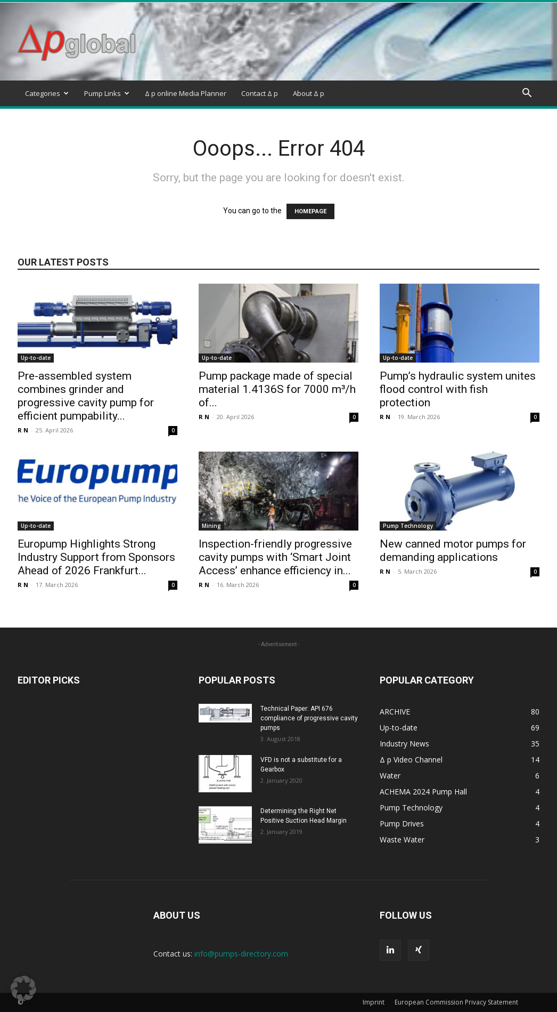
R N (23, 430)
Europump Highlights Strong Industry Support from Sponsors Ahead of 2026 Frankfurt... (96, 557)
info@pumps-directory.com (241, 954)
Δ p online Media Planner (185, 93)
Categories (47, 93)
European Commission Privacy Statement (456, 1002)
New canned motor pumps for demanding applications (453, 550)
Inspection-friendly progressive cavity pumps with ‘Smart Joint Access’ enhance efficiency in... (275, 557)
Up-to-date (36, 358)
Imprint (373, 1002)
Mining (211, 525)
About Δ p (308, 93)
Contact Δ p (259, 93)
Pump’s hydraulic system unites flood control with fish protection (458, 389)
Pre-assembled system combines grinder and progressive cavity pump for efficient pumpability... (86, 396)
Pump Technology (408, 525)
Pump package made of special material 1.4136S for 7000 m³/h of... (277, 389)
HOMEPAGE (310, 211)
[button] (526, 94)
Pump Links (106, 93)
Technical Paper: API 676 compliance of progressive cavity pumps (309, 718)
